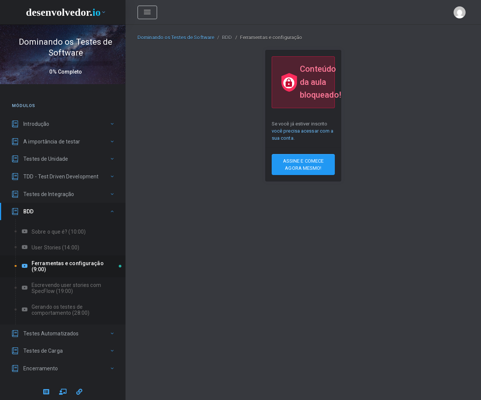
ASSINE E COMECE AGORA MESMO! (303, 164)
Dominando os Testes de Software (176, 37)
